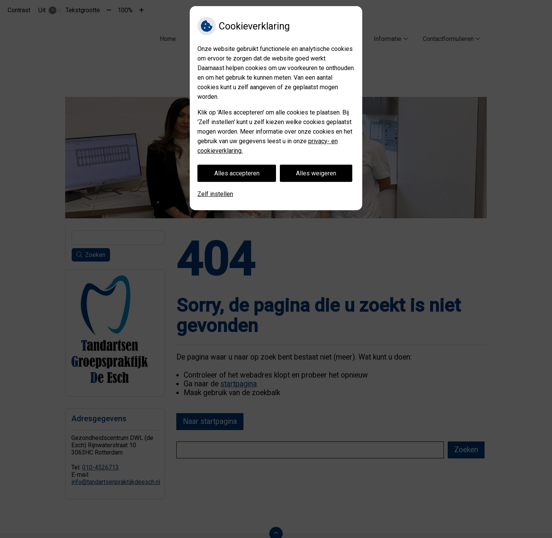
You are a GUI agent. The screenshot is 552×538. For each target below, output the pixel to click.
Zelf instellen (215, 194)
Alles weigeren (316, 173)
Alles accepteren (237, 173)
